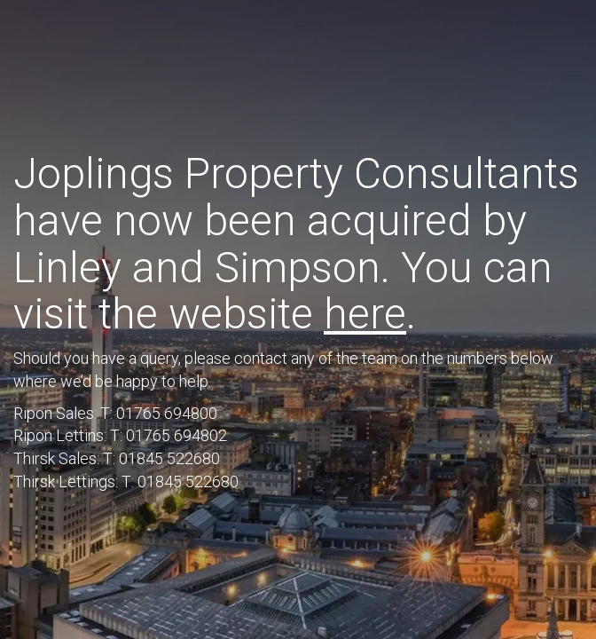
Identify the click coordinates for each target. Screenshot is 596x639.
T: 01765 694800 (158, 413)
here (365, 313)
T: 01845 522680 (161, 458)
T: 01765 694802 (168, 435)
